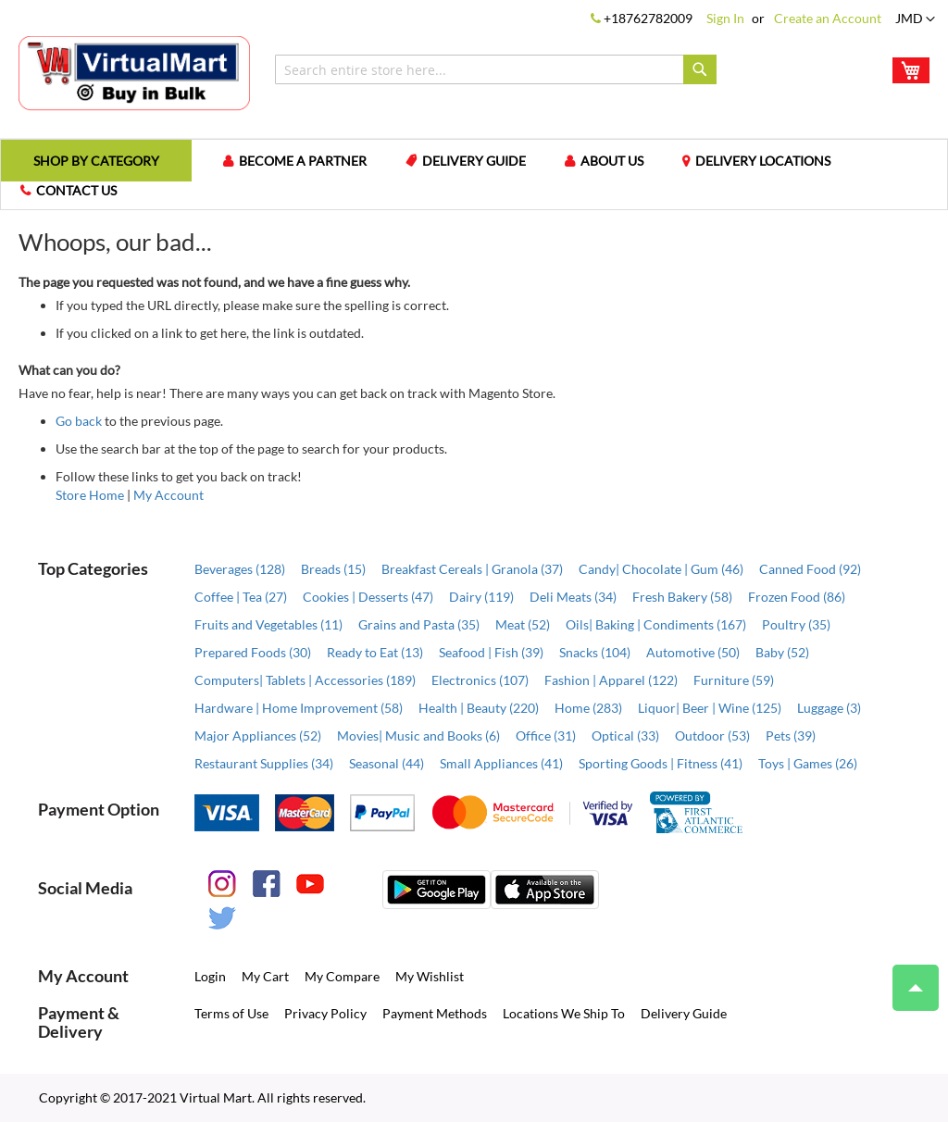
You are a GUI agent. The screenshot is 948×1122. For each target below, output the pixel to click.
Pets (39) (791, 735)
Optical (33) (625, 735)
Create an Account (827, 18)
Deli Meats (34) (573, 597)
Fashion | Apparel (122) (611, 680)
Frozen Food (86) (796, 597)
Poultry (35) (796, 624)
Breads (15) (333, 569)
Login (210, 976)
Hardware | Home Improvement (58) (298, 708)
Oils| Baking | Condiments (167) (656, 624)
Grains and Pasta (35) (419, 624)
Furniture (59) (733, 680)
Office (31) (546, 735)
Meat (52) (522, 624)
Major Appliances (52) (257, 735)
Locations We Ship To (564, 1013)
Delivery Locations (762, 160)
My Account (168, 495)
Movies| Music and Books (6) (418, 735)
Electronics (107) (480, 680)
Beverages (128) (239, 569)
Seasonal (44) (386, 763)
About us (611, 160)
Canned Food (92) (810, 569)
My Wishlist (429, 976)
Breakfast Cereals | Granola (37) (472, 569)
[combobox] (496, 69)
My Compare (342, 976)
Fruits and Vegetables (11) (268, 624)
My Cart (265, 976)
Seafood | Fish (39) (491, 652)
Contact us (76, 190)
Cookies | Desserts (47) (368, 597)
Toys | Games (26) (807, 763)
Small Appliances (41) (501, 763)
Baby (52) (782, 652)
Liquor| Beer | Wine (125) (709, 708)
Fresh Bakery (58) (682, 597)
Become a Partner (303, 160)
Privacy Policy (325, 1013)
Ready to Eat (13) (375, 652)
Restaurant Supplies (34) (263, 763)
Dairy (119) (481, 597)
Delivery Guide (474, 160)
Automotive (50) (693, 652)
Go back (79, 421)
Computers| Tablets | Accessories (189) (305, 680)
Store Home (90, 495)
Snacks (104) (594, 652)
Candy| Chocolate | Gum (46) (661, 569)
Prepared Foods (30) (252, 652)
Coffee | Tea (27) (240, 597)
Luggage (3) (829, 708)
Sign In (725, 18)
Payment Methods (434, 1013)
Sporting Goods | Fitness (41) (660, 763)
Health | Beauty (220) (478, 708)
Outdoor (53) (712, 735)
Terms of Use (231, 1013)
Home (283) (588, 708)
